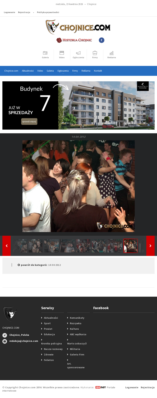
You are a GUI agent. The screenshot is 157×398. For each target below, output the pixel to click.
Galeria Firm (77, 354)
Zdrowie (48, 354)
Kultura (74, 328)
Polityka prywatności (48, 12)
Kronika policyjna (51, 343)
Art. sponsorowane (76, 365)
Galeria (50, 70)
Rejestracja (24, 12)
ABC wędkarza (78, 334)
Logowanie (9, 12)
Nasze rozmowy (53, 349)
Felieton (49, 360)
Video (40, 70)
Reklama (86, 70)
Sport (47, 323)
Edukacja (49, 334)
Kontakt (98, 70)
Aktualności (51, 317)
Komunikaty (77, 317)
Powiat (48, 328)
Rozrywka (75, 323)
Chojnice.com (11, 70)
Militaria (75, 349)
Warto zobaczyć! (77, 343)
